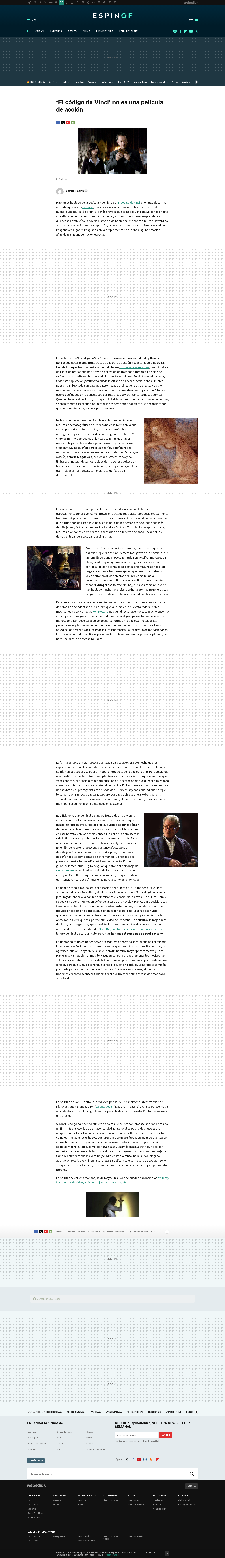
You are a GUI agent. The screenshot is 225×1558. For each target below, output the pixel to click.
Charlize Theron (107, 82)
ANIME (86, 31)
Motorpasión (133, 1500)
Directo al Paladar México (110, 1537)
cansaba (87, 207)
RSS (151, 1458)
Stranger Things (140, 82)
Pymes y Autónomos (187, 1504)
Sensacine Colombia (86, 1540)
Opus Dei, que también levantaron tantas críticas (130, 929)
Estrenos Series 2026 (114, 1412)
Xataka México (34, 1536)
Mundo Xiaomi (34, 1517)
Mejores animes (154, 1412)
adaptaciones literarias (116, 1231)
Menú (35, 20)
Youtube (191, 31)
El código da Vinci (129, 202)
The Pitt (60, 1449)
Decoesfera (157, 1504)
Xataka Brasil (33, 1540)
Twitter (196, 31)
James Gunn (79, 82)
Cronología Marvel (174, 1412)
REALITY (72, 31)
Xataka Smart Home (36, 1513)
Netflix (60, 1437)
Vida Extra (57, 1504)
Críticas (81, 1231)
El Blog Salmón (184, 1500)
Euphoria (90, 1443)
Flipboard (186, 31)
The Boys (65, 82)
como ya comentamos (134, 367)
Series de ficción (65, 1432)
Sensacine (82, 1500)
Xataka (31, 1500)
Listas (89, 1437)
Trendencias (158, 1500)
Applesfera (32, 1509)
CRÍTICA (39, 31)
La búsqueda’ (104, 1106)
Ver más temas (35, 1460)
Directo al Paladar (110, 1500)
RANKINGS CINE (104, 31)
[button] (76, 190)
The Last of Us (123, 82)
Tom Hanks (95, 1231)
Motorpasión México (136, 1536)
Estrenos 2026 (95, 1412)
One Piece (53, 82)
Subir (189, 1486)
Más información (113, 1555)
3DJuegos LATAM (59, 1536)
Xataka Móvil (33, 1504)
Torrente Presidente (95, 1449)
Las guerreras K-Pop (159, 82)
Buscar (192, 1474)
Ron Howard (100, 611)
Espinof (112, 15)
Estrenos (71, 1231)
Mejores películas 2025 (76, 1412)
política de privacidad (150, 1441)
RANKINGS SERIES (129, 31)
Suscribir (165, 1435)
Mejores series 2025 (54, 1412)
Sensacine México (85, 1536)
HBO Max (32, 1449)
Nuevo (189, 20)
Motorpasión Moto (136, 1504)
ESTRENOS (56, 31)
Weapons (92, 82)
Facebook (180, 31)
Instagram (175, 31)
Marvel (175, 82)
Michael (60, 1443)
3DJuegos (57, 1500)
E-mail (73, 122)
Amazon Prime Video (37, 1443)
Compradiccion (159, 1509)
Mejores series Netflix (135, 1412)
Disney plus (33, 1437)
